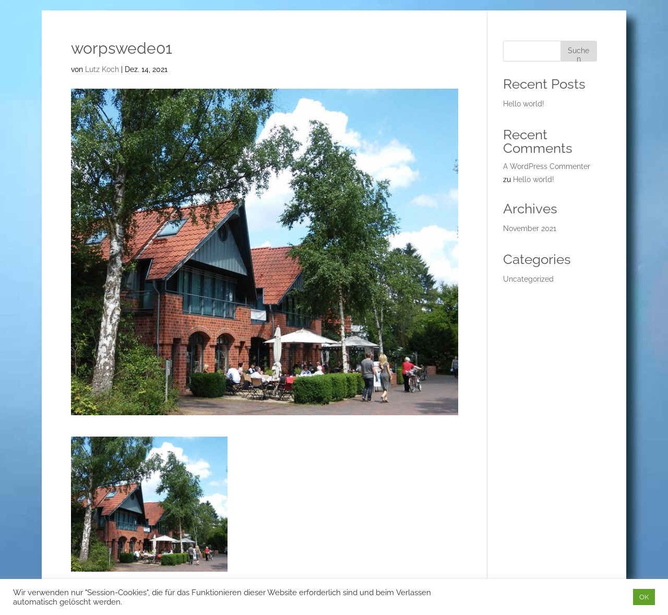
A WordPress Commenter (546, 166)
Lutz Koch (102, 69)
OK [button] (644, 597)
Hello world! (523, 104)
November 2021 (529, 228)
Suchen (578, 54)
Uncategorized (528, 279)
